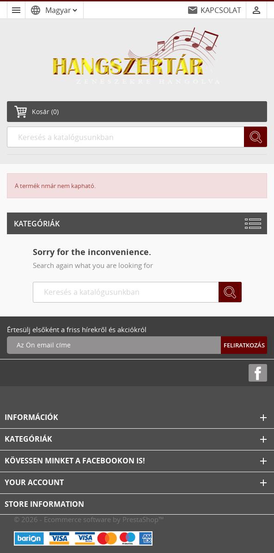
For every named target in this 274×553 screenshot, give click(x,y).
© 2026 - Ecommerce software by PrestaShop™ (89, 519)
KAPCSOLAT (221, 10)
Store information (44, 504)
